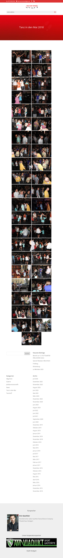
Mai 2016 (35, 477)
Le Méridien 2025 (38, 369)
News (8, 387)
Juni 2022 (35, 413)
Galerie (8, 382)
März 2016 (36, 482)
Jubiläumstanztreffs (12, 384)
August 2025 (37, 387)
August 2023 (37, 407)
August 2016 (37, 474)
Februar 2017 (37, 462)
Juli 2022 (35, 410)
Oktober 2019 (37, 428)
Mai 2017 (35, 456)
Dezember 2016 (38, 468)
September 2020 (38, 419)
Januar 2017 (36, 465)
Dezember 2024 (38, 399)
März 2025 (36, 396)
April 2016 (36, 480)
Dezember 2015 (38, 488)
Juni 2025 (35, 390)
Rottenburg (36, 366)
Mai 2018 (35, 448)
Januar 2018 (36, 451)
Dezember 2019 (38, 425)
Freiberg (35, 364)
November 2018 (38, 439)
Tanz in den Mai (11, 390)
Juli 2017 (35, 454)
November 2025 (38, 384)
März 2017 (36, 459)
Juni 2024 (35, 405)
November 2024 (38, 402)
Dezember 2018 (38, 436)
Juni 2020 (35, 422)
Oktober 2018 (37, 442)
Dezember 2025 (38, 382)
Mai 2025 (35, 393)
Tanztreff (9, 393)
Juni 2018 (35, 445)
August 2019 (37, 430)
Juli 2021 (35, 416)
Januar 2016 (36, 485)
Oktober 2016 (37, 471)
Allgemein (9, 379)
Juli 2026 (35, 379)
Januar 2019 (36, 433)
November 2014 (38, 491)
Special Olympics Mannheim (41, 361)
